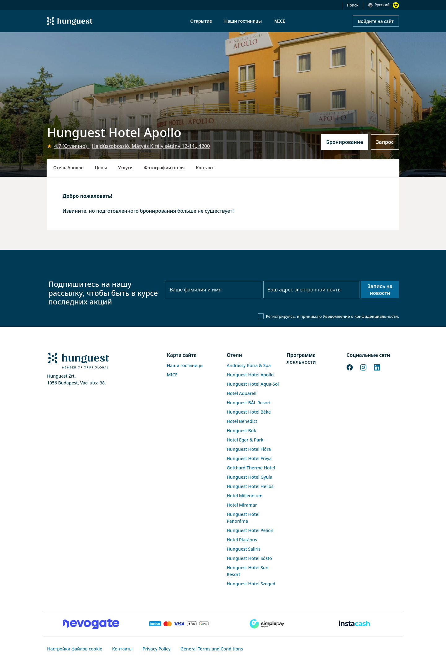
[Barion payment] (179, 624)
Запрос (385, 142)
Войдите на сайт (376, 21)
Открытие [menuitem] (201, 21)
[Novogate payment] (91, 624)
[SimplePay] (267, 624)
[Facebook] (350, 367)
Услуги (125, 168)
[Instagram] (363, 367)
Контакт (204, 168)
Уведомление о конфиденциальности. (361, 316)
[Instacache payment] (355, 624)
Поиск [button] (352, 5)
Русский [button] (382, 4)
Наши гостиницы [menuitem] (243, 21)
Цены (101, 168)
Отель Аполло (68, 168)
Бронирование (344, 142)
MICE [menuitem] (279, 21)
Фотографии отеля (164, 168)
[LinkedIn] (377, 367)
